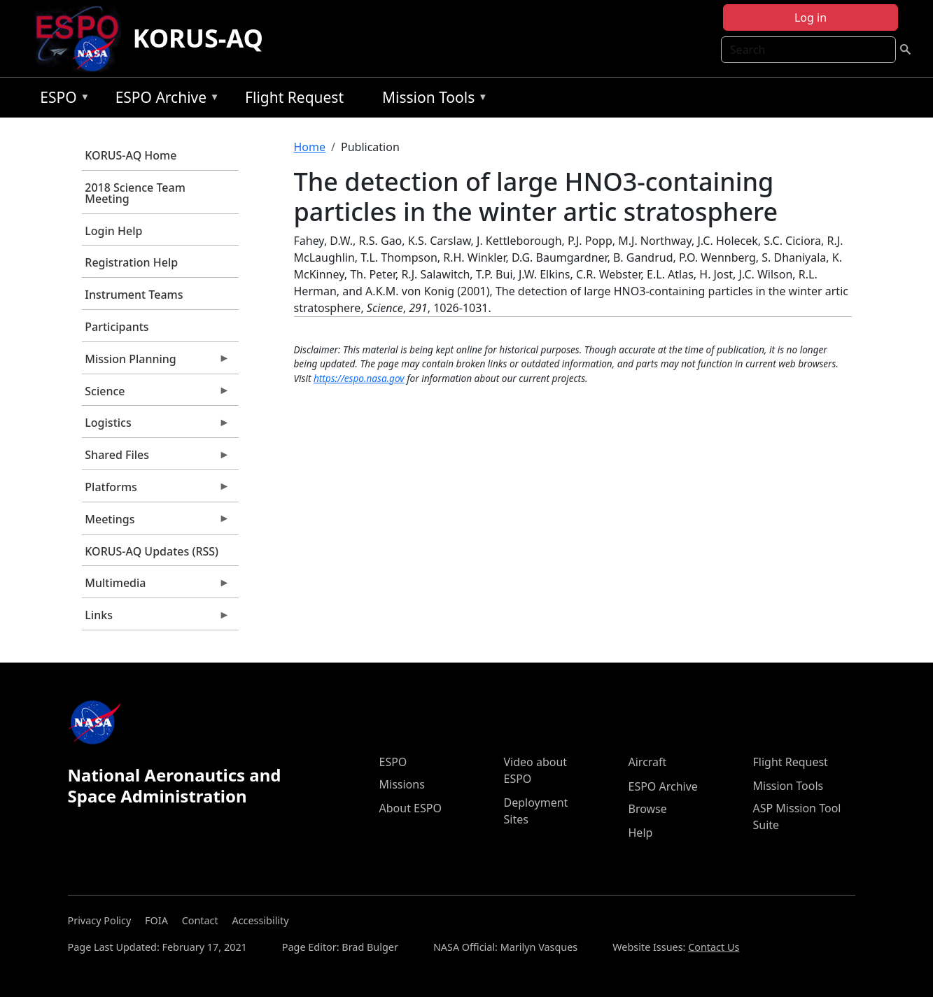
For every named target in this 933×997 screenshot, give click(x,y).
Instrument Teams (134, 294)
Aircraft (648, 762)
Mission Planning (156, 362)
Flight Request (294, 97)
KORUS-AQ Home (130, 155)
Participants (116, 326)
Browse (648, 808)
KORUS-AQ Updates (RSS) (151, 551)
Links (156, 618)
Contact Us (713, 947)
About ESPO (410, 808)
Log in (810, 17)
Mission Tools (431, 99)
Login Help (113, 231)
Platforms (156, 490)
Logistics (156, 426)
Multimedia (156, 586)
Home (310, 147)
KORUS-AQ (197, 38)
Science (156, 394)
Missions (402, 784)
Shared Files (156, 458)
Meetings (156, 522)
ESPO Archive (164, 99)
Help (641, 832)
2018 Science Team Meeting (135, 193)
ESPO (61, 99)
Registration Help (131, 262)
